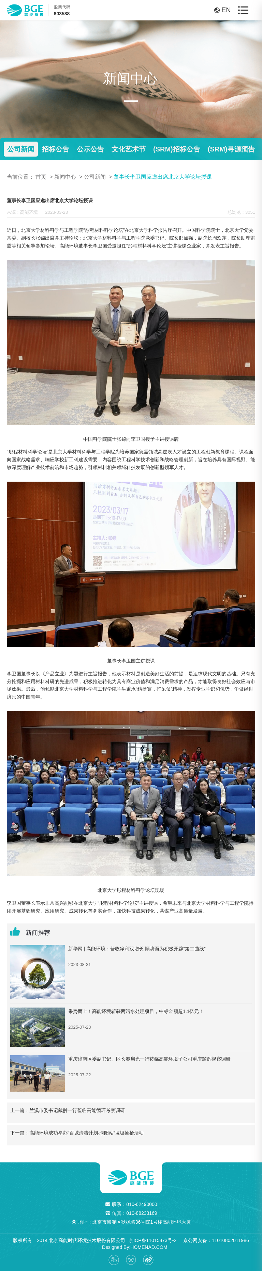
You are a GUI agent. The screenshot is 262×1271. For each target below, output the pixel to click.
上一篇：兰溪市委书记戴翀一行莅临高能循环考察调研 (67, 1110)
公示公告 (90, 149)
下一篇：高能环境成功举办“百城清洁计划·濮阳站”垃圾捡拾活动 (77, 1133)
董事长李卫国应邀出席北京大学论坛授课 (163, 177)
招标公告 (55, 149)
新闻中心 (65, 177)
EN (219, 10)
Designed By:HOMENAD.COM (132, 1247)
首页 (40, 177)
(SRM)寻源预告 (231, 149)
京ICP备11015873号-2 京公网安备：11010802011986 (189, 1240)
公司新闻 (20, 149)
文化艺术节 (129, 149)
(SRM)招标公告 (176, 149)
